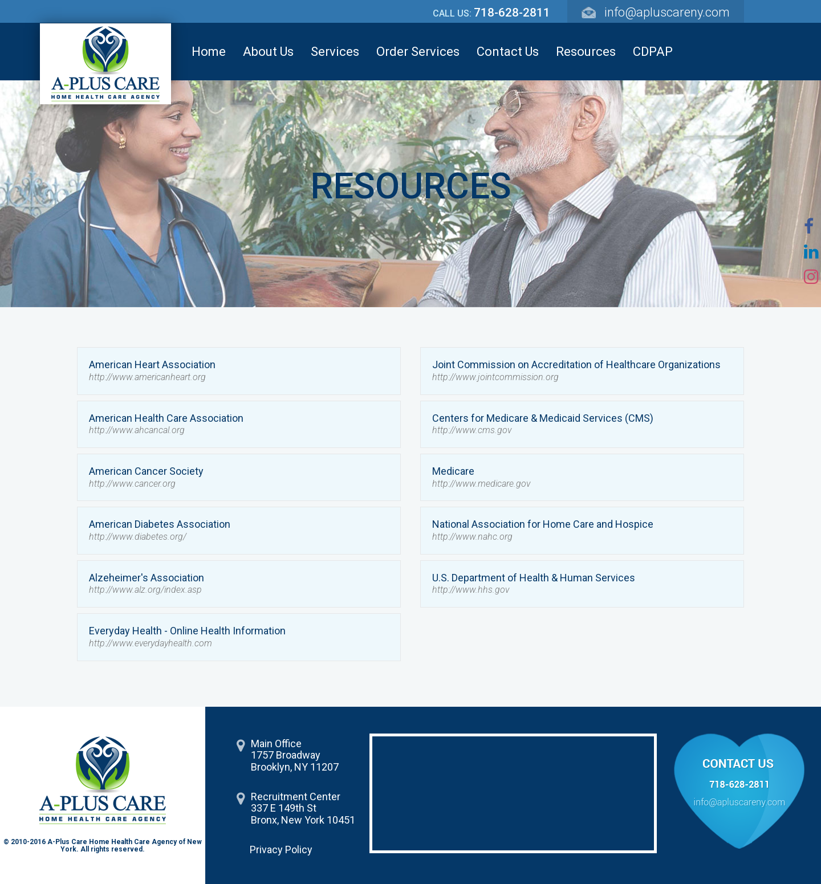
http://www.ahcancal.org (137, 430)
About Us (268, 51)
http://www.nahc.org (472, 536)
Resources (586, 51)
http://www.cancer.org (132, 483)
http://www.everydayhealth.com (150, 643)
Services (335, 51)
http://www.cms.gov (471, 430)
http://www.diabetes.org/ (137, 536)
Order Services (418, 51)
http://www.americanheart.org (147, 377)
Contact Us (508, 51)
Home (209, 51)
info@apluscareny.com (667, 12)
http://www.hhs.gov (470, 589)
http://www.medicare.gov (481, 483)
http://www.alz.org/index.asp (145, 589)
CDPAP (653, 51)
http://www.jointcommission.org (495, 377)
